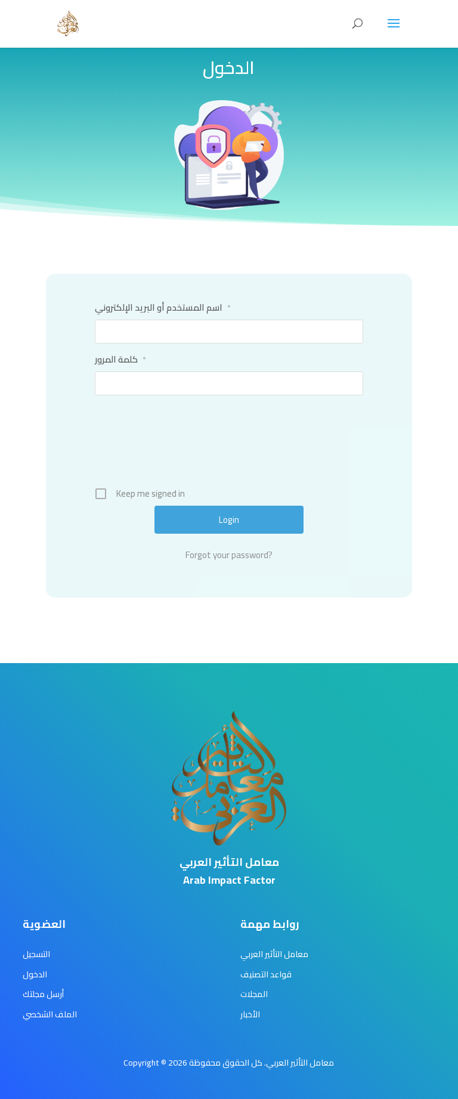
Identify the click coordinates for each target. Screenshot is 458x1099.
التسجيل (36, 954)
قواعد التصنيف (266, 974)
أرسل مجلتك (43, 994)
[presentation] (230, 445)
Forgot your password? (229, 555)
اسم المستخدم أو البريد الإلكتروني (163, 307)
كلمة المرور (120, 359)
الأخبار (250, 1014)
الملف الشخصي (50, 1014)
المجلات (254, 994)
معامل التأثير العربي (274, 954)
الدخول (35, 974)
